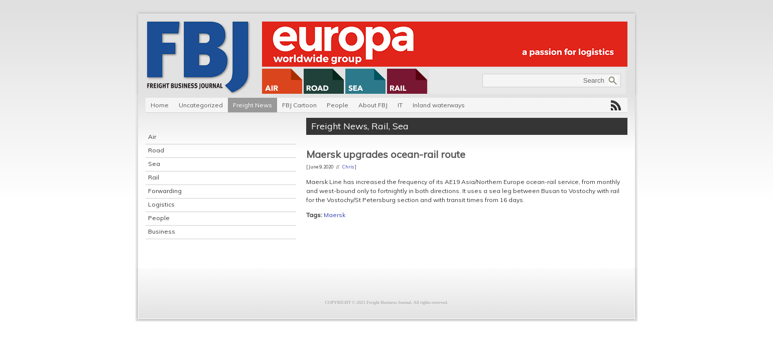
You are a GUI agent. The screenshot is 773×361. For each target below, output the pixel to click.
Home (160, 105)
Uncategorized (201, 105)
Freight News (252, 105)
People (337, 105)
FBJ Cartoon (299, 105)
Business (161, 231)
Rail (153, 177)
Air (152, 136)
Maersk (334, 215)
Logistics (161, 204)
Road (156, 150)
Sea (154, 163)
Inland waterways (439, 105)
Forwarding (165, 191)
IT (400, 105)
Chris (348, 166)
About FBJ (373, 105)
